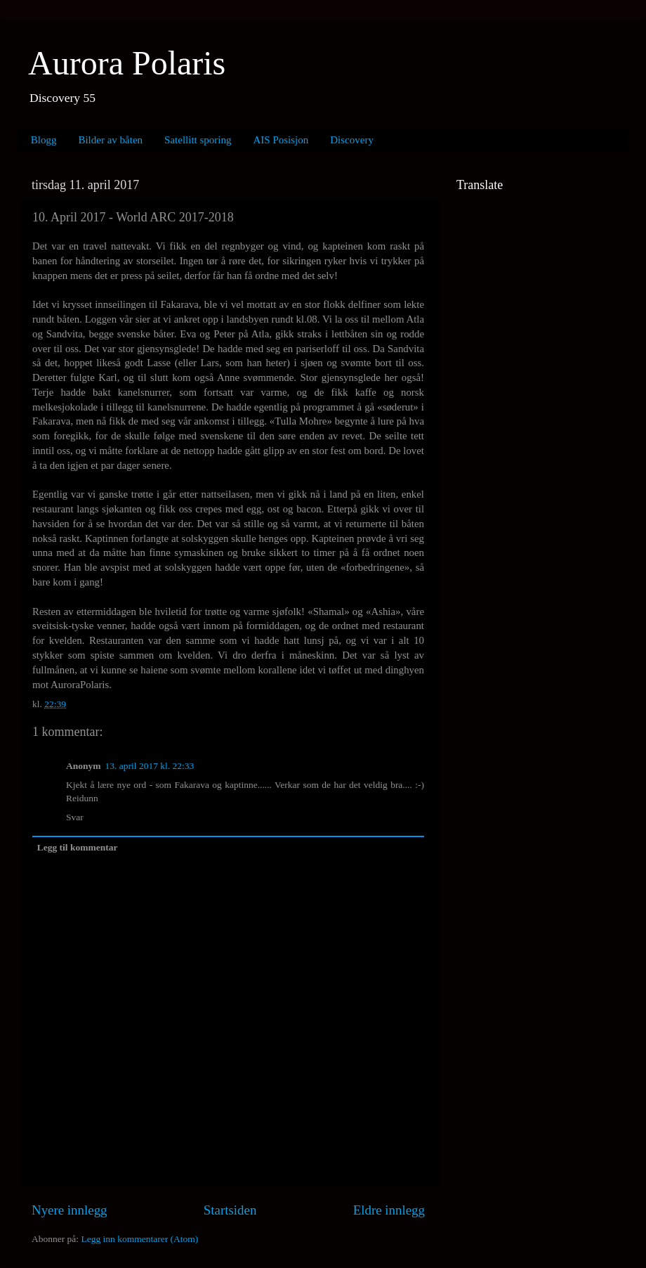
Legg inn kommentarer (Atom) (139, 1239)
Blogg (44, 139)
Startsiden (230, 1210)
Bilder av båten (110, 139)
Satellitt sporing (197, 139)
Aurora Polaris (126, 63)
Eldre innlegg (389, 1210)
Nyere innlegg (69, 1210)
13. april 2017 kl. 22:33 (150, 766)
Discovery (352, 139)
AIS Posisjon (281, 139)
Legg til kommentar (77, 847)
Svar (75, 817)
